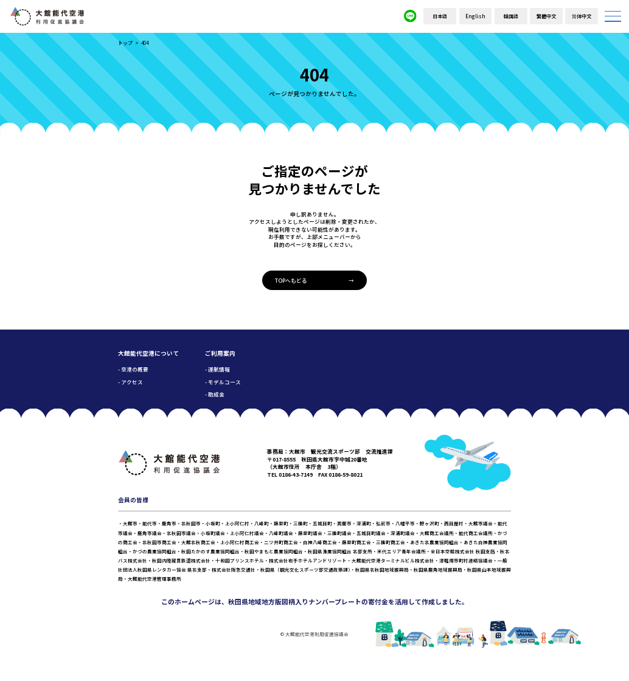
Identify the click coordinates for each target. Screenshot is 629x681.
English (475, 16)
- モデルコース (223, 381)
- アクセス (130, 381)
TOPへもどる (291, 280)
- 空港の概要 (133, 369)
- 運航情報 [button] (217, 369)
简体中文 (581, 16)
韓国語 (511, 16)
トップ (125, 43)
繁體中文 (546, 16)
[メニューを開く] (613, 16)
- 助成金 (214, 394)
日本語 (440, 16)
